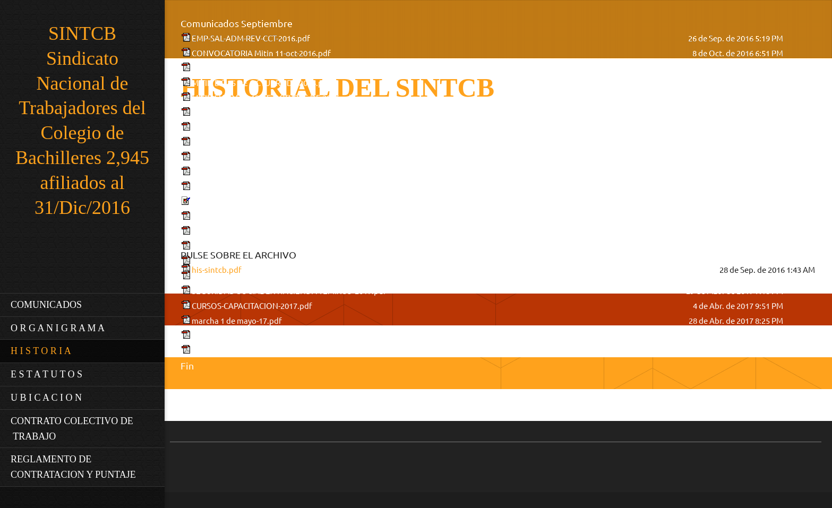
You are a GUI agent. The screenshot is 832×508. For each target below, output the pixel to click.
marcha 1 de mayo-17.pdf (237, 320)
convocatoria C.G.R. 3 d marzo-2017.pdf (262, 231)
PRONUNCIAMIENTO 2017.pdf (246, 157)
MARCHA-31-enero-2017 (235, 187)
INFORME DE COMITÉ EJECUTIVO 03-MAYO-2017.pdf (287, 350)
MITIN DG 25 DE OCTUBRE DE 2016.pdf (261, 83)
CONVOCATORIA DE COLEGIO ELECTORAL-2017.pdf (285, 261)
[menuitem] (82, 304)
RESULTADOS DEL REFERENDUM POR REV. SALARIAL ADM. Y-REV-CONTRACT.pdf (338, 112)
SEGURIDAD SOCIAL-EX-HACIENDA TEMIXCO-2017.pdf (289, 291)
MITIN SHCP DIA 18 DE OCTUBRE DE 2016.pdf (273, 97)
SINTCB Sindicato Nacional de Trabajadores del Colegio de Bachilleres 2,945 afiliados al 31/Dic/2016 (82, 120)
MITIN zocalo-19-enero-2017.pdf (249, 172)
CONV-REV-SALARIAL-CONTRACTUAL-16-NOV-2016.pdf (290, 127)
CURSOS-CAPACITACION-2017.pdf (252, 306)
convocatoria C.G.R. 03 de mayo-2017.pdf (265, 335)
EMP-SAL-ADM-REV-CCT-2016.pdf (251, 38)
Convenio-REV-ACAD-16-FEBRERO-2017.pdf (270, 216)
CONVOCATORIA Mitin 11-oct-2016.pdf (261, 53)
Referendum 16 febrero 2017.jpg (250, 201)
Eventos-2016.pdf (223, 246)
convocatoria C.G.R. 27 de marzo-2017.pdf (266, 276)
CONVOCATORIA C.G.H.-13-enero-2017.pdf (268, 142)
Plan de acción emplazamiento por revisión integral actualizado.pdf (313, 68)
